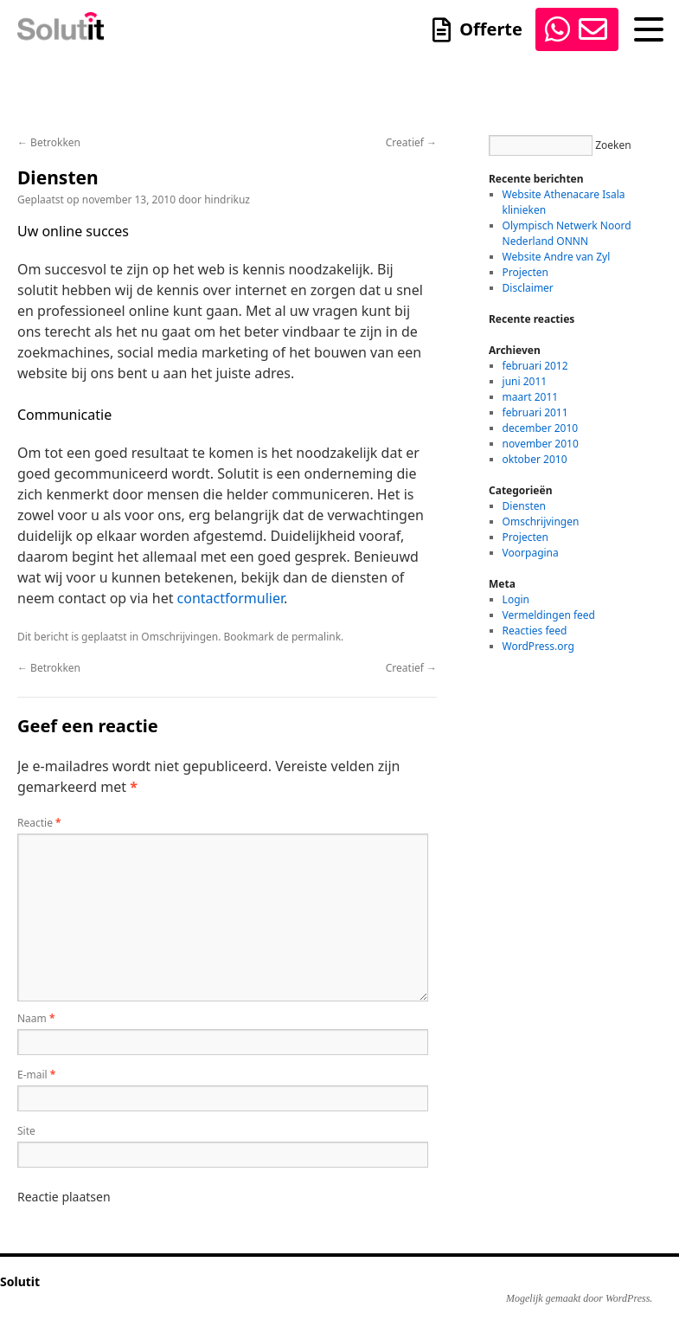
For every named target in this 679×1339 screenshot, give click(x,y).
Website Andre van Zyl (557, 256)
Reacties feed (535, 630)
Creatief (411, 142)
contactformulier (230, 598)
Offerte (490, 35)
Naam (35, 1018)
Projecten (525, 272)
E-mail (36, 1074)
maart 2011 (531, 396)
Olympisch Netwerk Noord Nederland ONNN (567, 233)
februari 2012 (535, 365)
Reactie (39, 822)
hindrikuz (227, 199)
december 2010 (541, 428)
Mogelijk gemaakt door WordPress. (579, 1298)
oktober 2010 (535, 459)
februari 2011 (535, 412)
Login (516, 599)
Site (26, 1130)
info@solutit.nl (591, 29)
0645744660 (556, 29)
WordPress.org (538, 646)
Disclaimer (528, 287)
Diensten (524, 506)
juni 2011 (525, 381)
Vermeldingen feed (549, 615)
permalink (316, 636)
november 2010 (541, 443)
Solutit (20, 1281)
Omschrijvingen (179, 636)
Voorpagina (531, 552)
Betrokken (48, 142)
